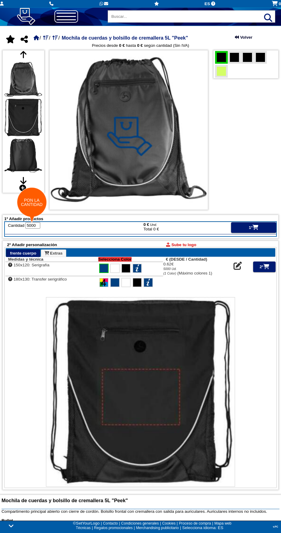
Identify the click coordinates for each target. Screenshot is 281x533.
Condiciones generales (140, 523)
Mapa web (222, 523)
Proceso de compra (195, 523)
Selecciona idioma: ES (202, 527)
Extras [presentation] (53, 253)
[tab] (23, 253)
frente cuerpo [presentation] (23, 253)
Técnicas (83, 528)
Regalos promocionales (113, 528)
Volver (243, 37)
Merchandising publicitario (157, 528)
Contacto (110, 523)
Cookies (168, 523)
